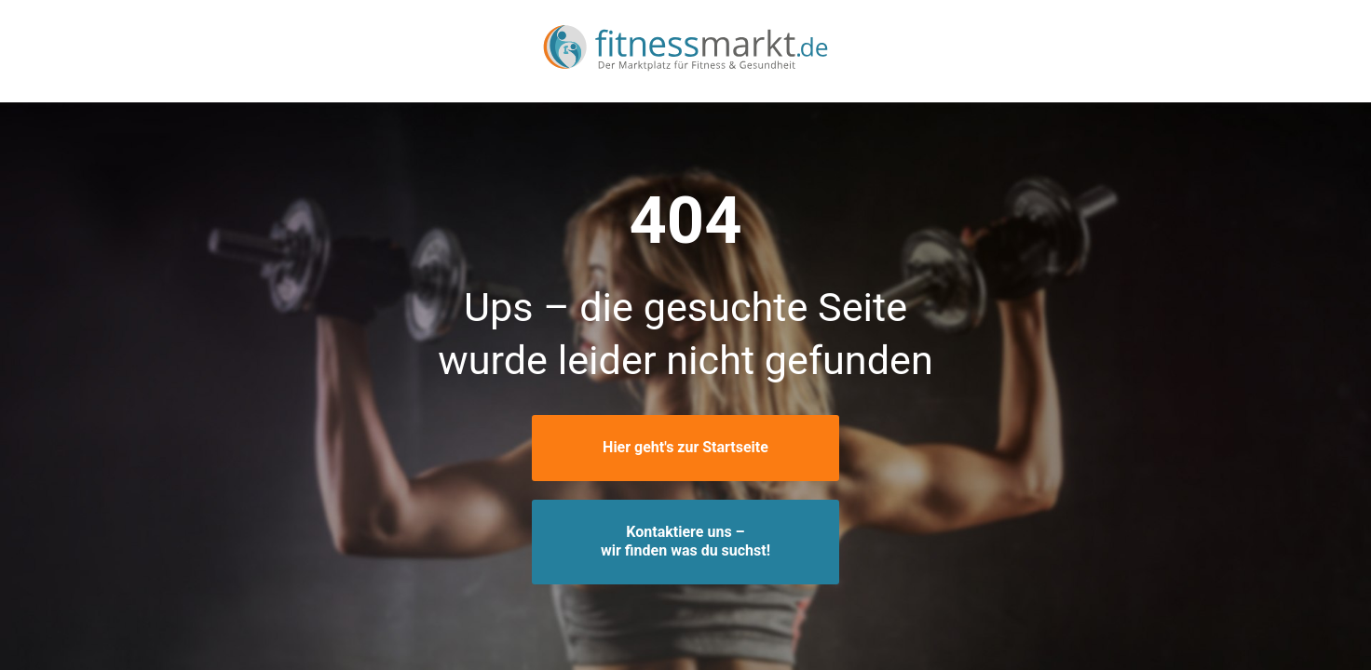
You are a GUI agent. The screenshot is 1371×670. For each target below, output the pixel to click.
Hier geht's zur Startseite (685, 447)
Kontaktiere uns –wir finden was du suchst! (685, 541)
